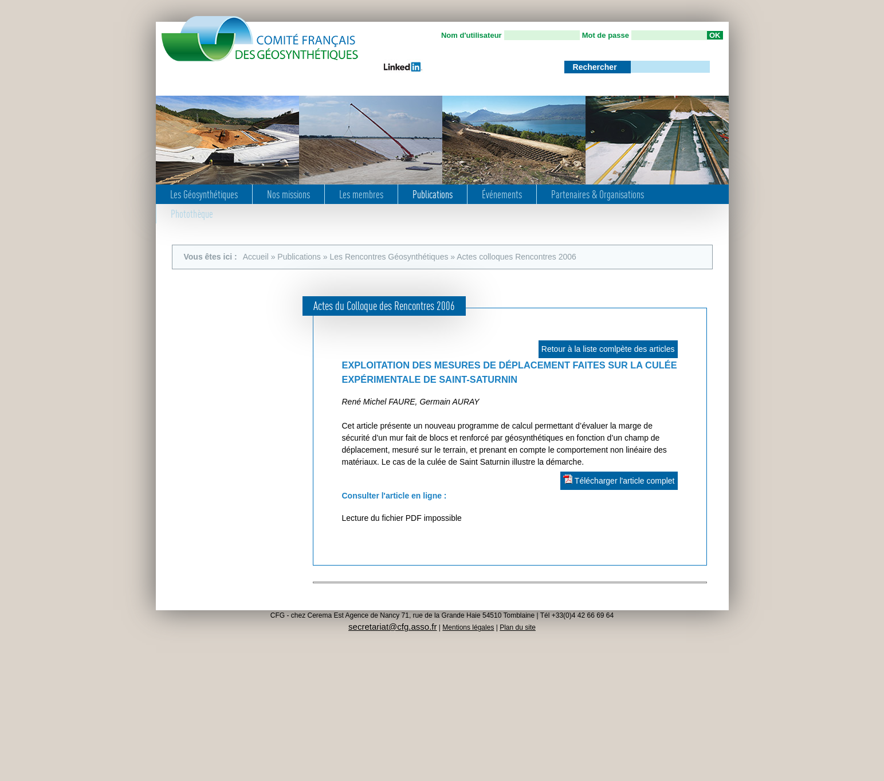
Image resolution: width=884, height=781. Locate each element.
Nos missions (288, 194)
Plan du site (518, 627)
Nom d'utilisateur (471, 35)
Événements (502, 194)
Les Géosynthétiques (204, 194)
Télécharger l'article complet (618, 479)
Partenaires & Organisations (597, 194)
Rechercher (596, 67)
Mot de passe (605, 35)
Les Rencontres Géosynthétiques (388, 256)
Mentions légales (468, 627)
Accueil (256, 256)
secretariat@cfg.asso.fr (392, 626)
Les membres (361, 194)
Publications (432, 194)
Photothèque (192, 213)
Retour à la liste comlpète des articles (608, 349)
